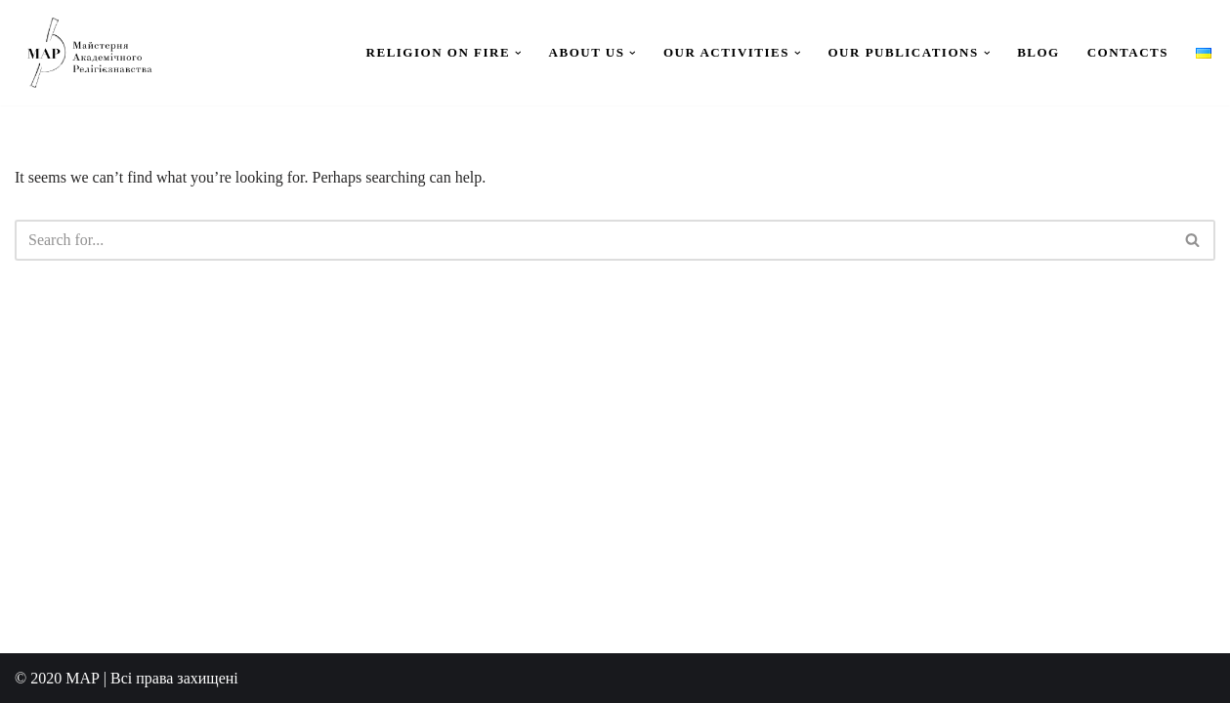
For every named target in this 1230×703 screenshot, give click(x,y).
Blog (1038, 52)
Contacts (1127, 52)
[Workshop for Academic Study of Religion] (88, 53)
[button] (518, 53)
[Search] (593, 240)
